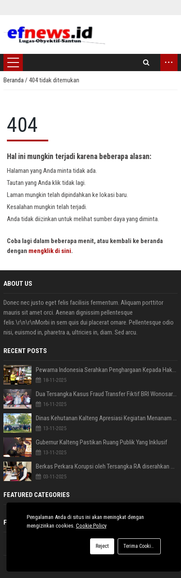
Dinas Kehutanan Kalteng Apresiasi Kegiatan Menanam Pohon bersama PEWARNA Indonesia (106, 418)
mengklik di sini (49, 251)
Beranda (14, 80)
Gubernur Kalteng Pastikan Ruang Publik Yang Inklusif (101, 442)
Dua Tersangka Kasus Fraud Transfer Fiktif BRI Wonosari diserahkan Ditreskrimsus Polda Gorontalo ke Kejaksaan (106, 394)
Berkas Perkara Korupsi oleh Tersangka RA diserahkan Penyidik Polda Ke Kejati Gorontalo (106, 466)
